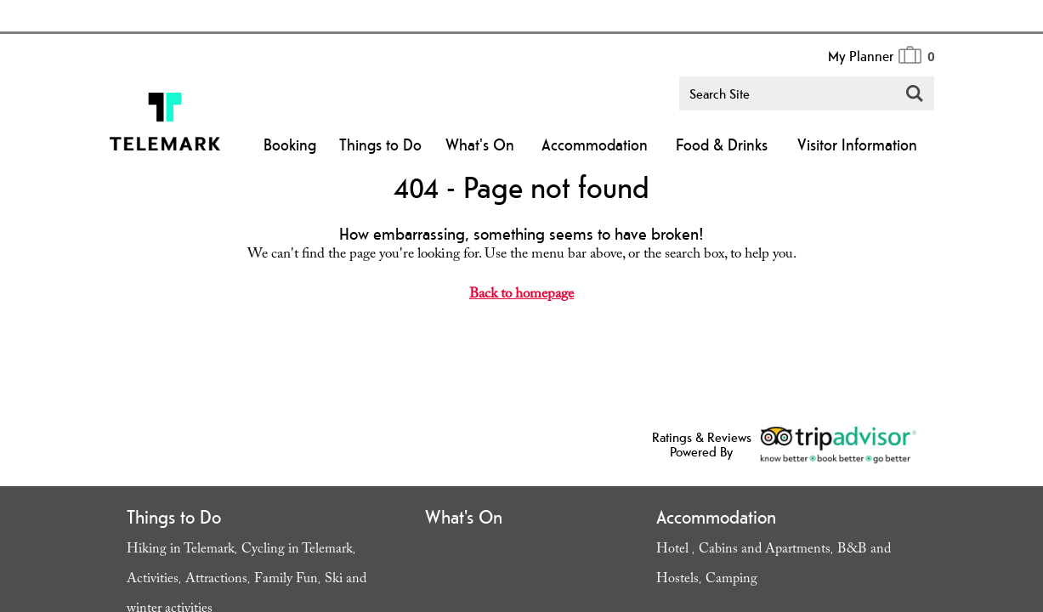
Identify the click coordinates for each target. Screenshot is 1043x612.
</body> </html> (521, 306)
